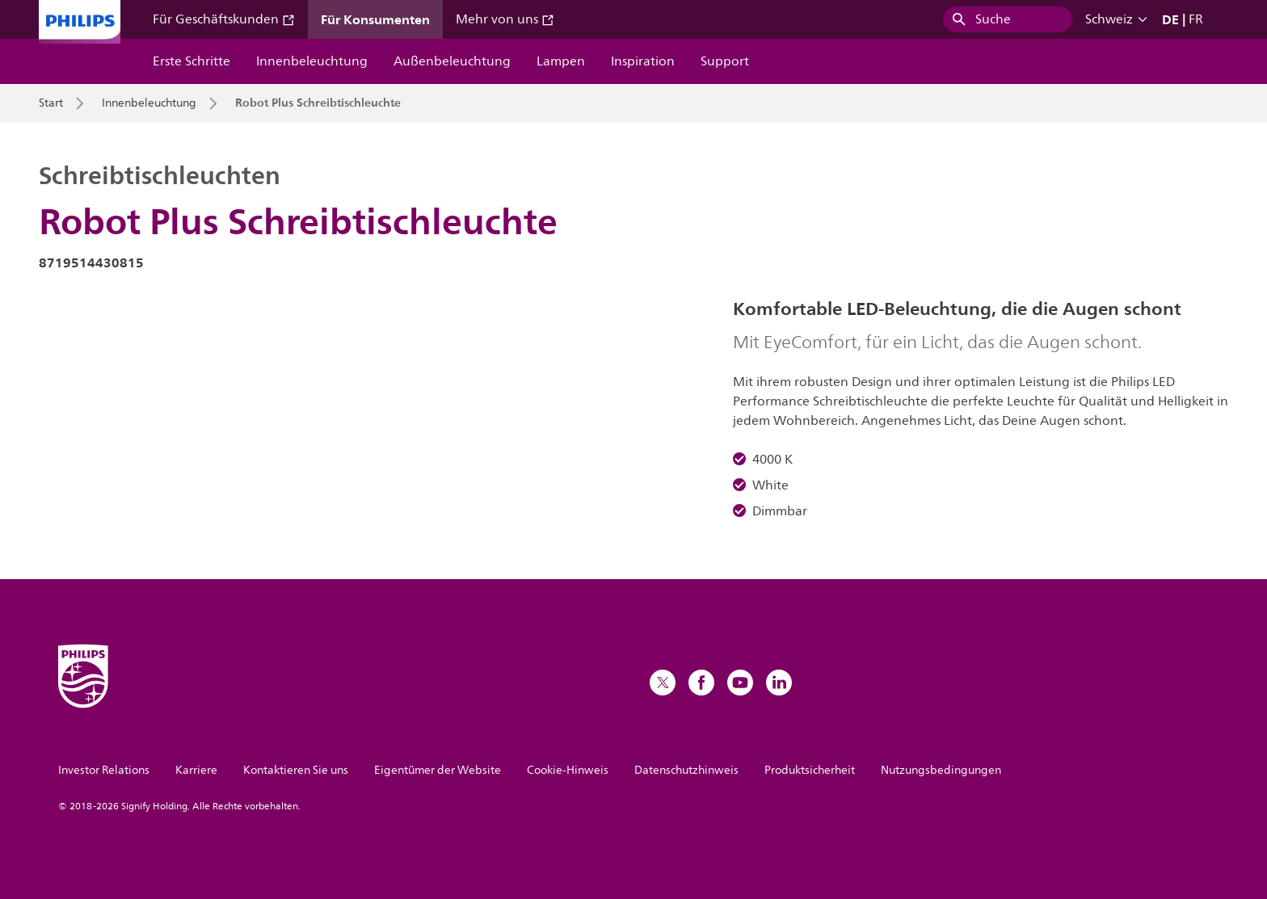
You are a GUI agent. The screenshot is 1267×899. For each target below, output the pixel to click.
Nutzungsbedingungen (941, 770)
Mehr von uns (505, 19)
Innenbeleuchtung (312, 61)
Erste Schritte (191, 61)
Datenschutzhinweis (686, 770)
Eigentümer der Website (437, 770)
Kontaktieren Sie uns (295, 770)
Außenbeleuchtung (452, 61)
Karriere (196, 770)
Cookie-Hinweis (567, 770)
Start (51, 103)
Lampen (561, 61)
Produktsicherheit (809, 770)
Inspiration (643, 61)
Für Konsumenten (375, 19)
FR (1196, 19)
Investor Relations (103, 770)
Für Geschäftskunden (224, 19)
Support (725, 61)
